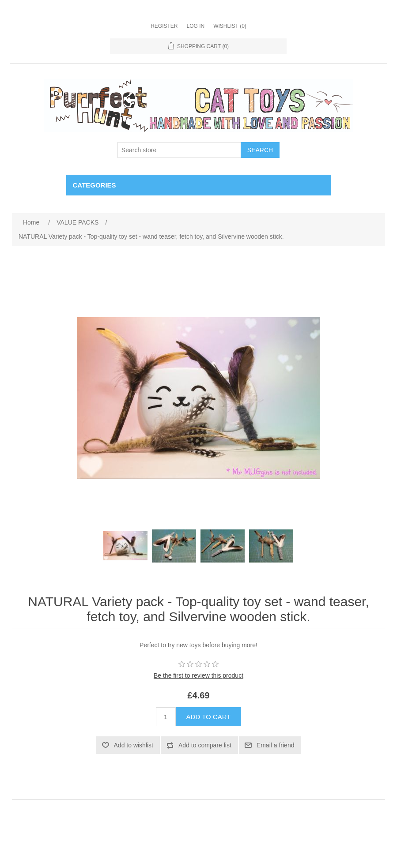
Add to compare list (204, 745)
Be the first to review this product (198, 675)
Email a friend (276, 745)
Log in (195, 26)
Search (260, 150)
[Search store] (179, 150)
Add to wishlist (133, 745)
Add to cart (208, 716)
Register (164, 26)
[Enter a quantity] (166, 716)
